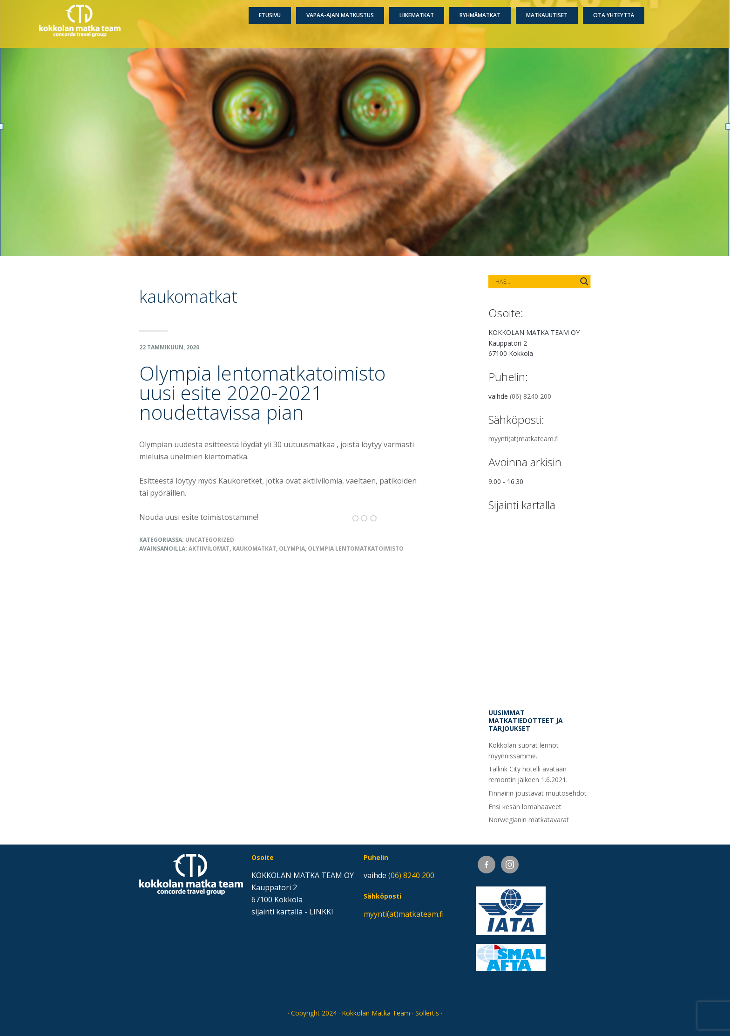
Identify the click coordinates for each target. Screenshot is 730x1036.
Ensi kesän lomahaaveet (524, 806)
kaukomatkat (254, 548)
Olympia (292, 548)
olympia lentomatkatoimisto (356, 548)
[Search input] (526, 281)
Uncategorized (209, 540)
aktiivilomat (209, 548)
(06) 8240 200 (530, 396)
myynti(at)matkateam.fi (523, 438)
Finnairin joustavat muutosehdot (537, 793)
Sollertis (427, 1013)
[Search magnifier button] (584, 281)
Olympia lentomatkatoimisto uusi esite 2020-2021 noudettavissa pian (262, 392)
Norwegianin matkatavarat (528, 819)
